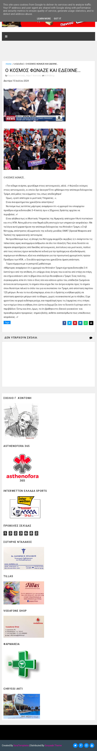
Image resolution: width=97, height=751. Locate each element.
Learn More (44, 18)
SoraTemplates (21, 745)
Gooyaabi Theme (53, 745)
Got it (57, 18)
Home (8, 63)
